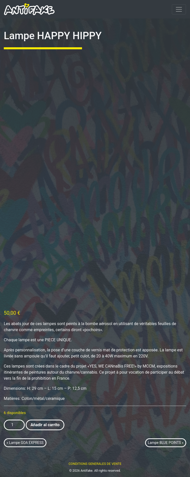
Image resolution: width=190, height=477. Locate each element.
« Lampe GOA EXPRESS (25, 443)
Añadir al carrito (45, 424)
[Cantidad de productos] (14, 425)
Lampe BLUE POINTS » (165, 443)
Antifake (86, 470)
